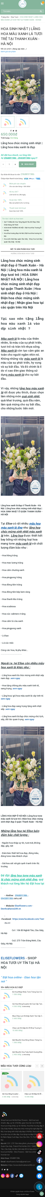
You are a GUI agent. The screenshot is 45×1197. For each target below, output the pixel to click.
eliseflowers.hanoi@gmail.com (18, 1162)
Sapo (27, 1194)
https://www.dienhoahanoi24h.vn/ (21, 1165)
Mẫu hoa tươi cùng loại (16, 1065)
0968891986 (27, 174)
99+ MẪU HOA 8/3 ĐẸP (12, 987)
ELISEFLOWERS (13, 958)
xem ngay (5, 698)
